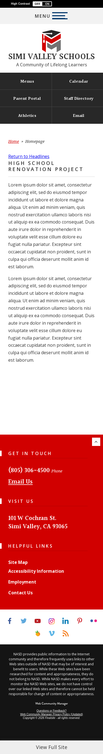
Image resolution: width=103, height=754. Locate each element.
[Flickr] (93, 620)
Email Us (20, 482)
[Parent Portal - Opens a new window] (26, 98)
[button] (42, 3)
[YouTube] (37, 620)
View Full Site (51, 747)
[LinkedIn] (65, 620)
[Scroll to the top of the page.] (96, 442)
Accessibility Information (36, 571)
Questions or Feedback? (51, 710)
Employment (22, 582)
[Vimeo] (51, 633)
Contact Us (20, 593)
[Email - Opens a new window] (77, 115)
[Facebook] (9, 620)
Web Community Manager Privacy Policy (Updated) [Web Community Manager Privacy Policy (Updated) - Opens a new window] (51, 714)
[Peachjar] (37, 633)
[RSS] (65, 633)
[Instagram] (51, 620)
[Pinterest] (79, 620)
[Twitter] (23, 620)
